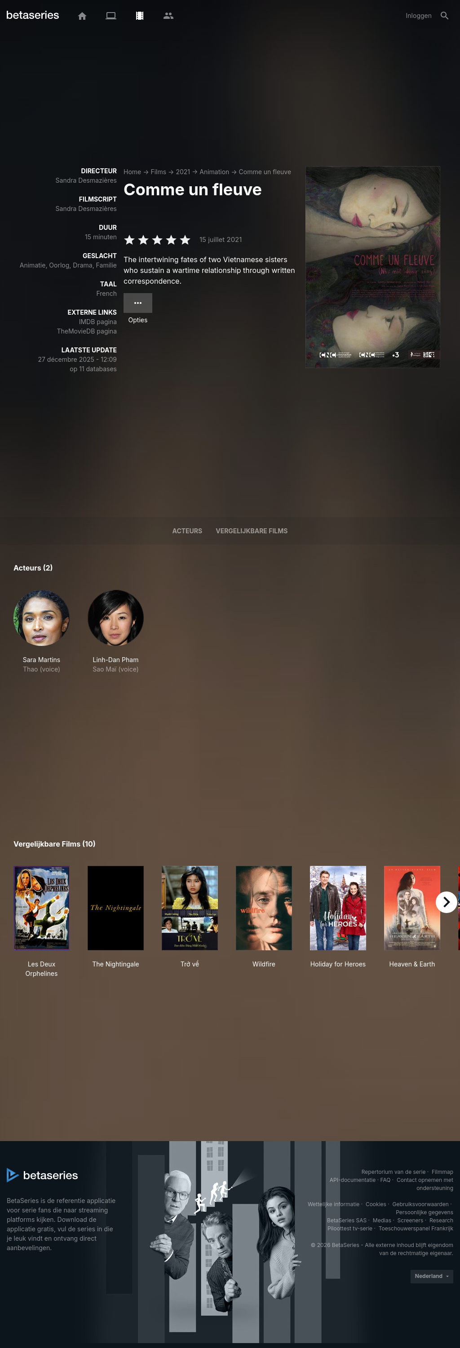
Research (441, 1220)
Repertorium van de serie (394, 1171)
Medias (382, 1220)
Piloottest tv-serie (349, 1228)
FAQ (385, 1180)
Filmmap (442, 1171)
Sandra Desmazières (86, 180)
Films (158, 172)
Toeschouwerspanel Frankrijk (416, 1228)
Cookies (376, 1204)
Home (132, 172)
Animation (214, 172)
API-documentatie (353, 1180)
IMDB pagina (98, 321)
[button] (41, 632)
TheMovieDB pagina (87, 331)
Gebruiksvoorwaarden (420, 1204)
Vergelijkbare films (252, 531)
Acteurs (187, 531)
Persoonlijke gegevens (424, 1212)
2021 (183, 172)
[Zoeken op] (444, 15)
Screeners (411, 1220)
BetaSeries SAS (347, 1220)
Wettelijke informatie (333, 1204)
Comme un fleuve (265, 172)
